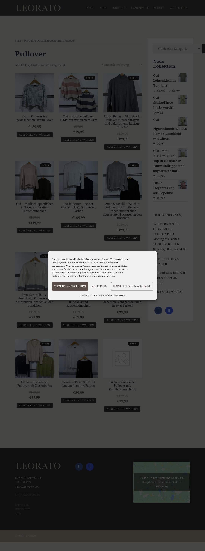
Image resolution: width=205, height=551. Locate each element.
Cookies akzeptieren (70, 286)
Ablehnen (99, 286)
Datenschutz (105, 295)
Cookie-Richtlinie (88, 295)
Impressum (120, 295)
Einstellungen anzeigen (132, 286)
